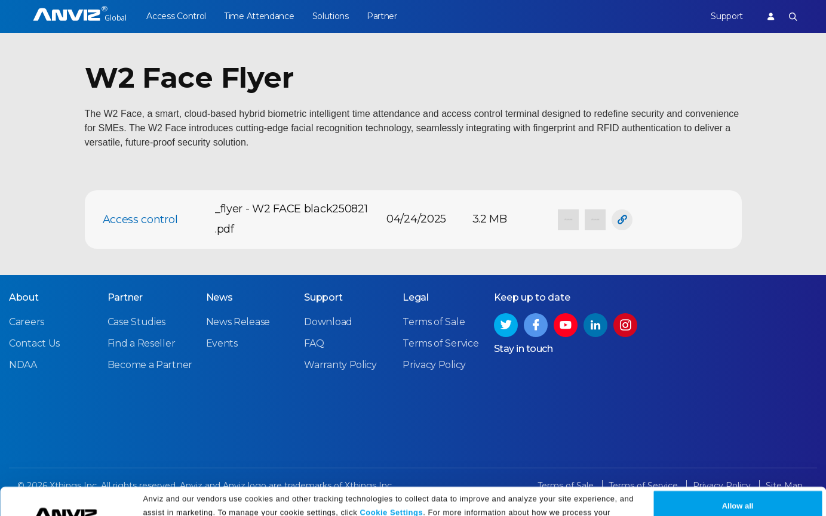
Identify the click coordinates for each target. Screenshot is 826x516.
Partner (382, 16)
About (24, 297)
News (219, 297)
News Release (238, 321)
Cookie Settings (391, 487)
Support (727, 16)
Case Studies (136, 321)
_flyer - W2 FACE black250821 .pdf (291, 219)
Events (222, 343)
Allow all (738, 481)
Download (328, 321)
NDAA (23, 364)
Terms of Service (440, 343)
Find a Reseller (142, 343)
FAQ (314, 343)
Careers (26, 321)
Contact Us (34, 343)
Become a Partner (150, 364)
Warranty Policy (340, 364)
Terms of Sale (434, 321)
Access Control (176, 16)
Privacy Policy (319, 502)
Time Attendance (259, 16)
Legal (416, 297)
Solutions (330, 16)
